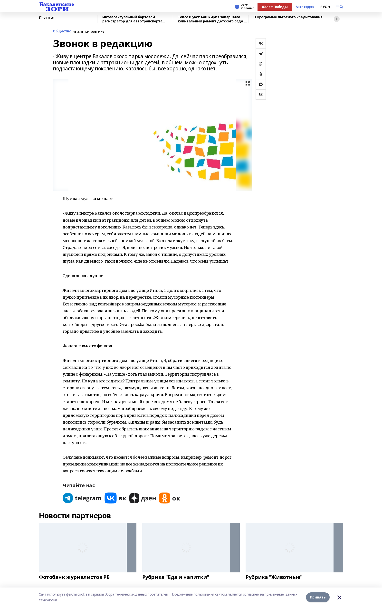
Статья (46, 17)
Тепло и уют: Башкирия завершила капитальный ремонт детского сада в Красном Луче (212, 19)
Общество (62, 31)
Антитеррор (305, 6)
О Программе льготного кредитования (288, 17)
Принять (318, 597)
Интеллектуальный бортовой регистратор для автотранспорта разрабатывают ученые (132, 19)
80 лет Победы (275, 6)
